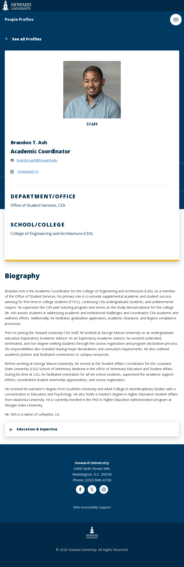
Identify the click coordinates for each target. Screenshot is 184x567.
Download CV (28, 171)
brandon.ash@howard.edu (37, 160)
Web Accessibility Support (92, 507)
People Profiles (19, 19)
